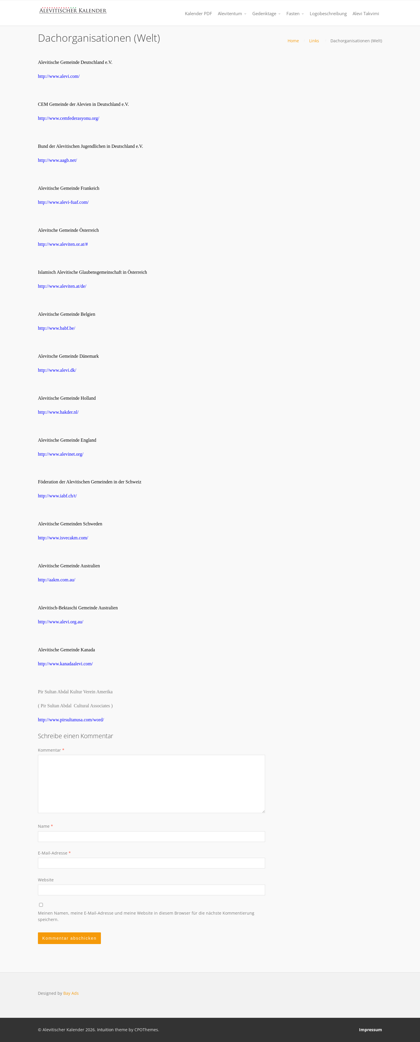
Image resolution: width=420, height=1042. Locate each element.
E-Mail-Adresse (54, 853)
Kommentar (51, 750)
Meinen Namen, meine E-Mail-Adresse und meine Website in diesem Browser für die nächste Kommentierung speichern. (146, 916)
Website (46, 880)
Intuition (105, 1029)
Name (45, 826)
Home (293, 40)
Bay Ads (71, 993)
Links (314, 40)
